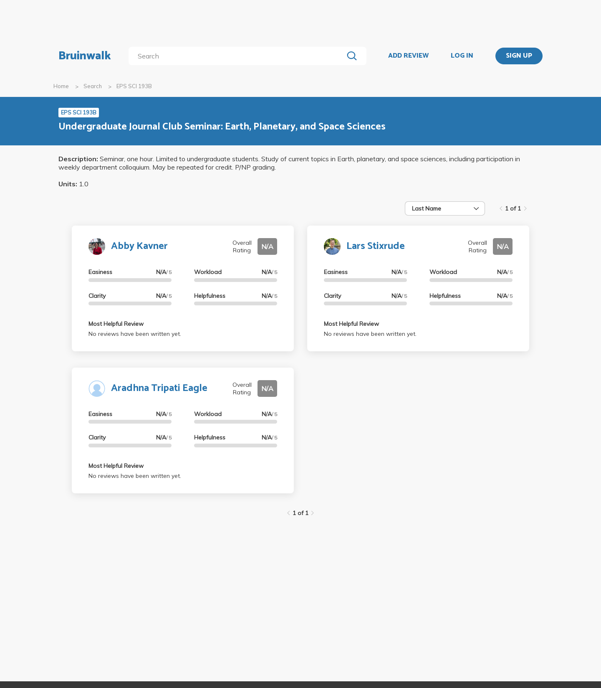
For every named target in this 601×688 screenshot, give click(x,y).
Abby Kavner (139, 246)
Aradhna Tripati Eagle (159, 388)
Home (61, 86)
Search (92, 86)
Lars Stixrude (375, 246)
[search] (238, 56)
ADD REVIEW (408, 56)
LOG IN (462, 56)
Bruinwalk (84, 56)
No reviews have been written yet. (134, 334)
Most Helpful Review (116, 323)
